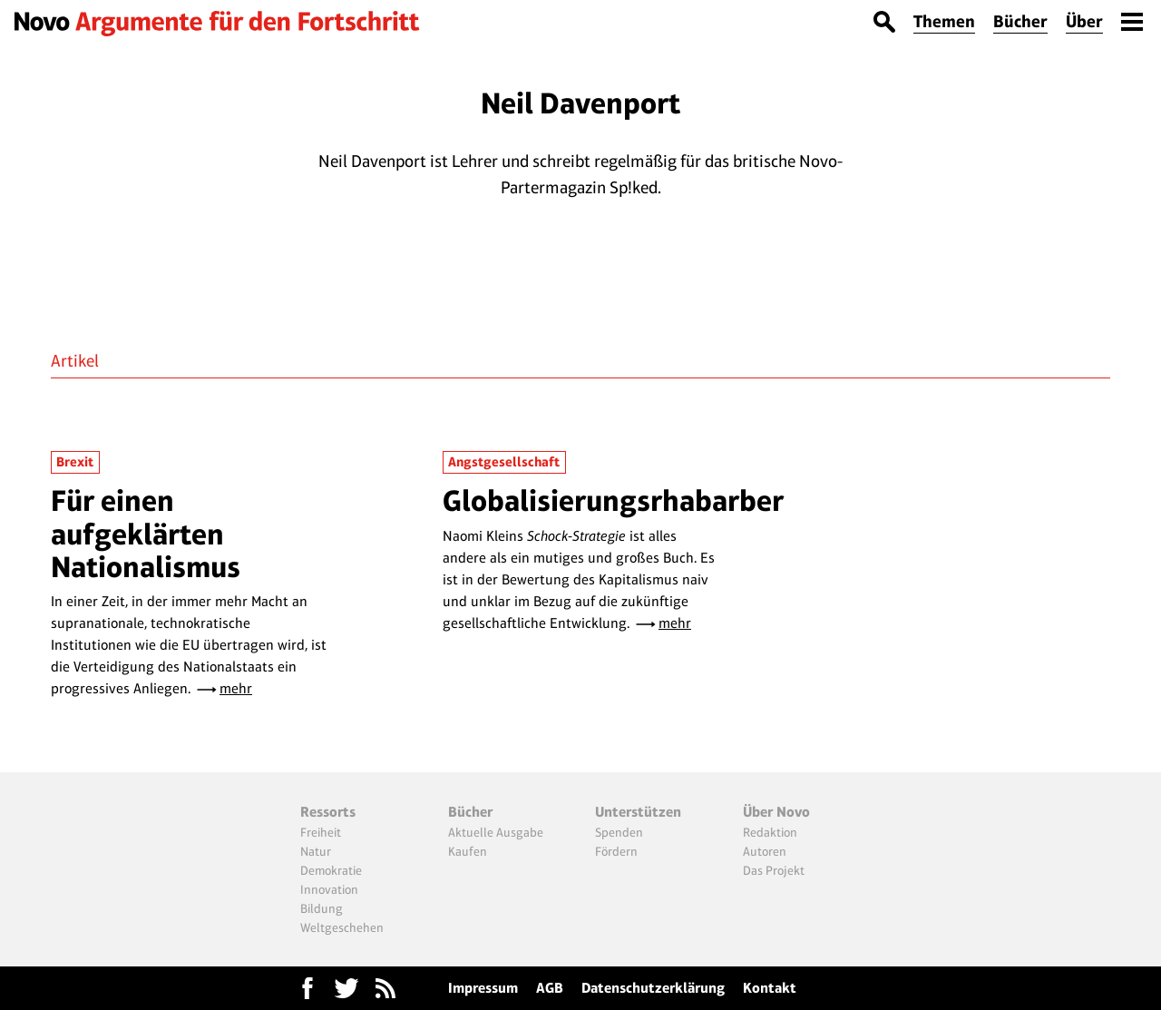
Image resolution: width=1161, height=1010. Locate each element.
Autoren (764, 851)
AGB (549, 987)
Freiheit (320, 832)
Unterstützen (638, 811)
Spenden (619, 832)
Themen (944, 21)
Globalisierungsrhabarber (613, 500)
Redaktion (770, 832)
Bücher (1020, 21)
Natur (315, 851)
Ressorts (328, 811)
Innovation (329, 889)
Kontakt (769, 987)
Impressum (483, 987)
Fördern (616, 851)
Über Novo (776, 811)
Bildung (321, 908)
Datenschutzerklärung (653, 987)
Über (1084, 21)
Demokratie (331, 870)
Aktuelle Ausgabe (495, 832)
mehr (236, 688)
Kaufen (467, 851)
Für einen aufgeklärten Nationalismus (145, 533)
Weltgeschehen (342, 927)
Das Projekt (774, 870)
